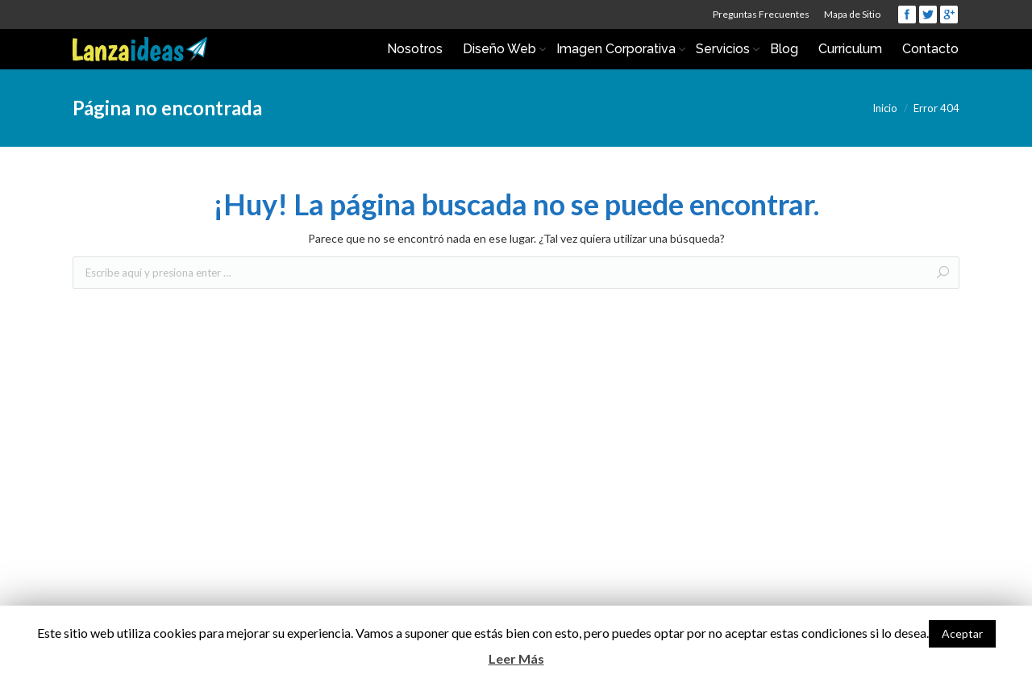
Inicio (884, 108)
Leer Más (516, 658)
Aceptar (962, 633)
